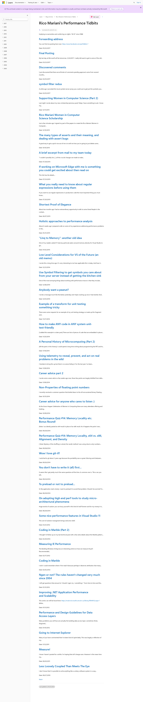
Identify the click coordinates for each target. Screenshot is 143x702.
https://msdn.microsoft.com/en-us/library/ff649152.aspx (79, 601)
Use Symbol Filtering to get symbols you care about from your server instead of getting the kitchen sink (70, 273)
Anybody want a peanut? (54, 289)
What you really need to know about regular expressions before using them (65, 185)
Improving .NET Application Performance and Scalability (63, 593)
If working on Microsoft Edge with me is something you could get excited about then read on (70, 168)
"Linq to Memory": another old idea (60, 238)
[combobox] (15, 19)
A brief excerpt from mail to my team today (65, 152)
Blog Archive (49, 17)
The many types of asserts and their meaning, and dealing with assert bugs (69, 136)
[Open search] (134, 2)
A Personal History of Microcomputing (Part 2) (67, 341)
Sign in (139, 2)
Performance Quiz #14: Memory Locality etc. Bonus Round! (65, 419)
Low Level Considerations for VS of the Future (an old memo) (68, 256)
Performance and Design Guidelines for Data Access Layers (65, 614)
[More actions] (102, 16)
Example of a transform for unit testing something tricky (62, 305)
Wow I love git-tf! (49, 453)
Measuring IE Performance (55, 544)
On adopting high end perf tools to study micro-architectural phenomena (68, 499)
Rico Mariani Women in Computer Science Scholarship (59, 116)
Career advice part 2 (51, 373)
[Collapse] (27, 15)
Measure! (44, 649)
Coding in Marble (49, 560)
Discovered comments (52, 67)
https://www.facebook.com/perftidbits (74, 44)
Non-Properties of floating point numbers (64, 387)
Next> (41, 679)
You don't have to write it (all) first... (60, 467)
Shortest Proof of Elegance (55, 204)
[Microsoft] (3, 2)
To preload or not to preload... (57, 484)
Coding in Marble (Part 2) (54, 529)
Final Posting (46, 53)
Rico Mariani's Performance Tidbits (66, 17)
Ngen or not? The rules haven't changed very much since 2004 (69, 576)
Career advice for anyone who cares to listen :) (67, 401)
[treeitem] (15, 23)
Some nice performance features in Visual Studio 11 (69, 515)
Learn (40, 17)
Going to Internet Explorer (55, 632)
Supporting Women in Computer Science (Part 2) (68, 98)
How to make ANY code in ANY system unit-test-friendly (65, 325)
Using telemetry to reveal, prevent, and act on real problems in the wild (69, 357)
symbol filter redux (50, 84)
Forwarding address (51, 39)
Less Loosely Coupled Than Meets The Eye (64, 666)
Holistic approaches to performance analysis (65, 221)
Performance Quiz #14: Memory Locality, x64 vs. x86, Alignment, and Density (70, 437)
